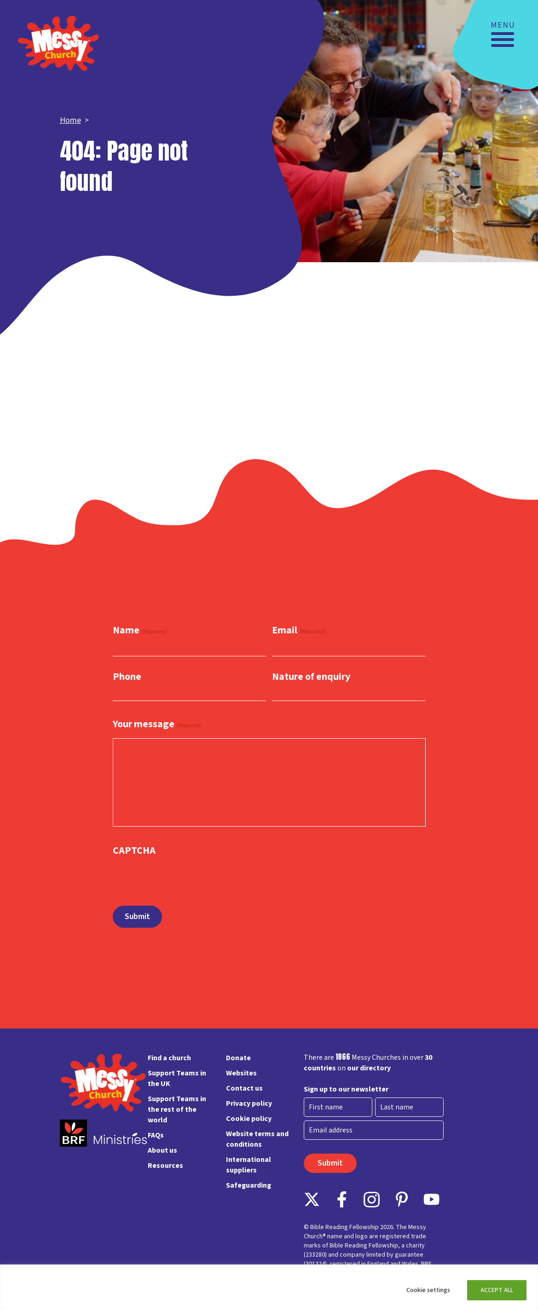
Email (298, 631)
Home (70, 120)
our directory (369, 1068)
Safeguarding (248, 1185)
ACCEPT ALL (496, 1290)
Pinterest (401, 1199)
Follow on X (312, 1199)
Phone (127, 676)
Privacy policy (249, 1103)
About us (162, 1150)
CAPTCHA (134, 850)
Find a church (169, 1058)
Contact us (244, 1088)
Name (140, 631)
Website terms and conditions (257, 1139)
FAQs (156, 1135)
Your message (157, 725)
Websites (241, 1073)
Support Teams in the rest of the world (177, 1109)
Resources (165, 1166)
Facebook (342, 1199)
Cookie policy (249, 1119)
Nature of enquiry (311, 676)
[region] (269, 1287)
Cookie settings (428, 1290)
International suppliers (248, 1165)
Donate (238, 1058)
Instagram (372, 1199)
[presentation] (183, 877)
